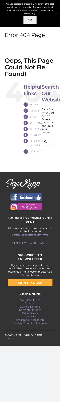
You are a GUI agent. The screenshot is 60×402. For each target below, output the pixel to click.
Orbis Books (30, 313)
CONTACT (36, 151)
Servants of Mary (30, 309)
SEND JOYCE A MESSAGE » (30, 243)
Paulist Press (30, 316)
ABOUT (34, 110)
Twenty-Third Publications (30, 323)
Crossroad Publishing (30, 319)
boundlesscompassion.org (30, 234)
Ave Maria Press (30, 300)
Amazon (30, 303)
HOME (34, 104)
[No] (56, 13)
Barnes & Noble (30, 306)
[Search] (46, 142)
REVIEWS (36, 134)
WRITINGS (37, 122)
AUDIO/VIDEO (39, 128)
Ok (30, 20)
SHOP (33, 116)
